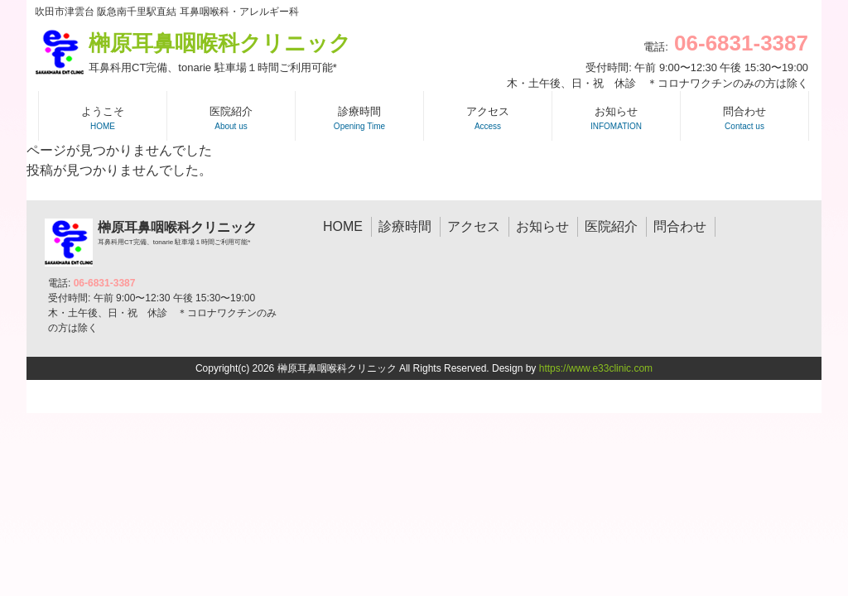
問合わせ (679, 226)
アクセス (473, 226)
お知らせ (542, 226)
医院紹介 (611, 226)
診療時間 (404, 226)
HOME (343, 226)
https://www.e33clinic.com (596, 368)
